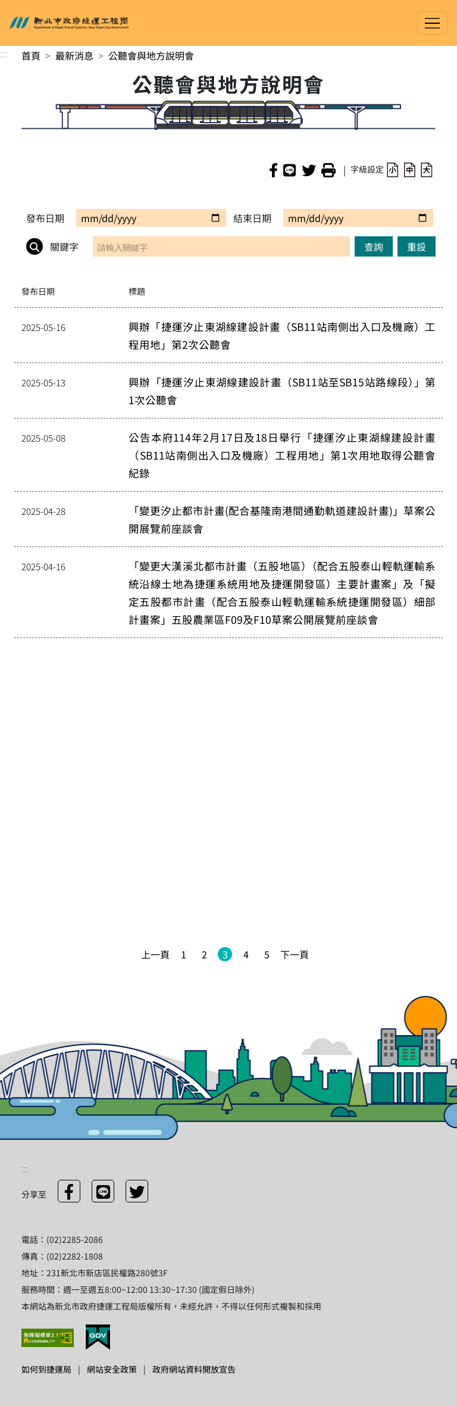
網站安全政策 (112, 1369)
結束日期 (252, 218)
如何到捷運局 (46, 1369)
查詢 (373, 246)
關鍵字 (52, 246)
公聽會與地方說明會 (151, 55)
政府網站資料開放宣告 (194, 1369)
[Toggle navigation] (432, 23)
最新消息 (74, 55)
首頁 (30, 55)
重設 (416, 246)
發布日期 (45, 218)
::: (3, 53)
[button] (392, 169)
